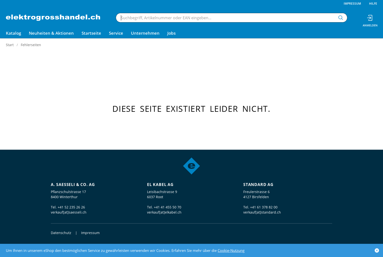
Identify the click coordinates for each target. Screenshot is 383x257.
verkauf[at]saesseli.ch (68, 212)
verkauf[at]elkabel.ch (164, 212)
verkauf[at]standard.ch (262, 212)
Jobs (171, 33)
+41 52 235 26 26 (71, 207)
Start (10, 44)
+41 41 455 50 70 (167, 207)
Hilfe (373, 3)
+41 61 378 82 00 (263, 207)
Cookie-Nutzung (231, 250)
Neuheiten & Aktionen (51, 33)
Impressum (352, 3)
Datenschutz (61, 232)
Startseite (91, 33)
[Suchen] (340, 17)
